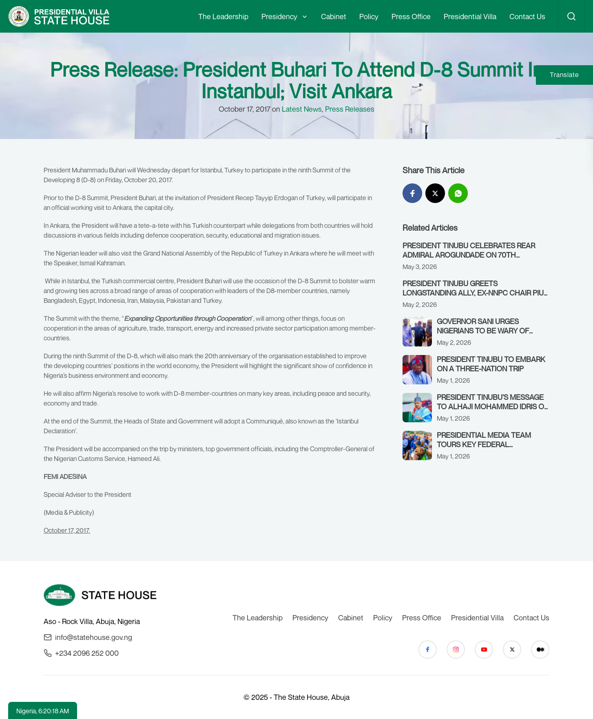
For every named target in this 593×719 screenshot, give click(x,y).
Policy (368, 16)
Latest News (302, 108)
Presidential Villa (470, 16)
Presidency (279, 16)
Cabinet (333, 16)
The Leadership (223, 16)
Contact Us (527, 16)
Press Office (411, 16)
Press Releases (349, 108)
